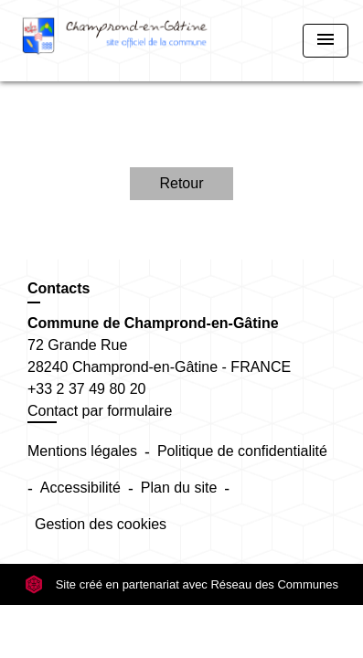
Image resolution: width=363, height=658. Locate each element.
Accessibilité (80, 487)
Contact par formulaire (99, 411)
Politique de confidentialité (242, 451)
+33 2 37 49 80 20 (86, 389)
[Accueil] (115, 40)
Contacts (58, 288)
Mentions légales (82, 451)
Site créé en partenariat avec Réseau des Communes (181, 584)
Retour (181, 183)
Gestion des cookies (100, 524)
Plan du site (179, 487)
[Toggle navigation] (325, 41)
